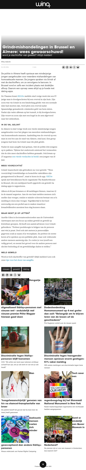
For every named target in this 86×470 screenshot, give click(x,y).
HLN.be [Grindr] (20, 96)
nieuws (6, 269)
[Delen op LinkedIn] (67, 67)
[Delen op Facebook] (63, 67)
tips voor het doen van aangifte (19, 260)
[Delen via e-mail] (70, 67)
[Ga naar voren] (43, 4)
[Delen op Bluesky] (78, 67)
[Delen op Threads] (74, 67)
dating (26, 269)
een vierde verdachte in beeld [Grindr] (25, 157)
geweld (16, 269)
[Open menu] (43, 464)
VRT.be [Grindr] (49, 176)
